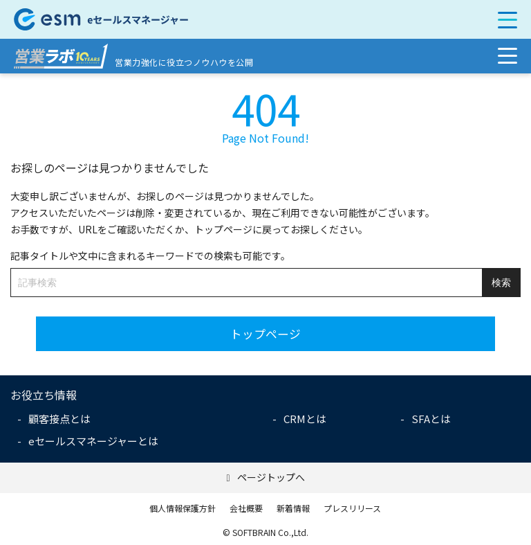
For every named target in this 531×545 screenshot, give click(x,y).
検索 (501, 282)
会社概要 (246, 508)
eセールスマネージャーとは (93, 441)
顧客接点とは (59, 418)
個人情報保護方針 (182, 508)
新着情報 (293, 508)
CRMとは (304, 418)
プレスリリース (352, 508)
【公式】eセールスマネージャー (215, 19)
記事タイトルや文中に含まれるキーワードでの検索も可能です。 (150, 255)
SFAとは (431, 418)
